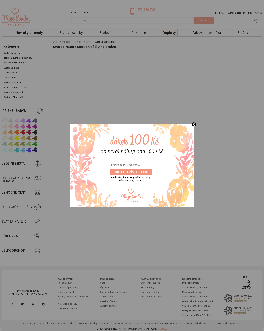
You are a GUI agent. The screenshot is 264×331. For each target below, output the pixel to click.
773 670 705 (146, 10)
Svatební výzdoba (108, 301)
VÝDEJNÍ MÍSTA (22, 163)
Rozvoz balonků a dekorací (113, 292)
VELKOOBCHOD (22, 250)
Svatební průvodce (150, 283)
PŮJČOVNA (22, 236)
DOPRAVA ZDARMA (22, 178)
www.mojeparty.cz (34, 323)
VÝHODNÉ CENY (22, 192)
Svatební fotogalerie (151, 296)
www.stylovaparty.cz (228, 323)
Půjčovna (104, 287)
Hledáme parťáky (108, 306)
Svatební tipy (147, 287)
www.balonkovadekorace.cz (161, 323)
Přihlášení (220, 13)
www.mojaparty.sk (62, 323)
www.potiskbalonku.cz (197, 323)
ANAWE (163, 329)
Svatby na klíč (106, 296)
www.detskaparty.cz (127, 323)
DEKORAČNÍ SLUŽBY (22, 207)
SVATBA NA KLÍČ (22, 221)
